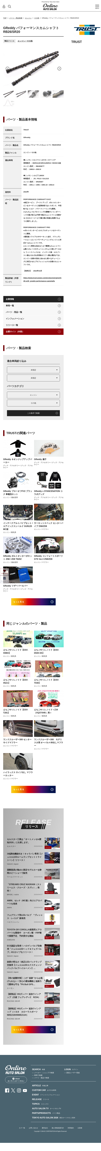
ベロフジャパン (13, 926)
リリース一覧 (12, 325)
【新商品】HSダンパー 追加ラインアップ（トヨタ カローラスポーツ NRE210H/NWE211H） (24, 1015)
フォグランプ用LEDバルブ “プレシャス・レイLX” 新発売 (25, 920)
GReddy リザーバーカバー (15, 586)
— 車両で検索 (37, 1081)
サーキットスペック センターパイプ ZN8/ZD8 (48, 524)
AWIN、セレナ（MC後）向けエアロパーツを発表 (24, 906)
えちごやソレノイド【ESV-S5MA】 (15, 653)
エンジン (28, 18)
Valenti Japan (13, 868)
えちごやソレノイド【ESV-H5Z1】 (15, 683)
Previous (7, 68)
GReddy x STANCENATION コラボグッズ (48, 492)
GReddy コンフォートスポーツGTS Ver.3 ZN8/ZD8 (48, 557)
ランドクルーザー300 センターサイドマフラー (17, 743)
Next (59, 68)
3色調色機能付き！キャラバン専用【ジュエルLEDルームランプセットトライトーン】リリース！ (25, 860)
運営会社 (45, 1133)
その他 (36, 18)
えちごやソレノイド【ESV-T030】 (46, 683)
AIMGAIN (11, 943)
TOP (5, 18)
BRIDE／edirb (13, 898)
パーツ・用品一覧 (14, 312)
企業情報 (10, 299)
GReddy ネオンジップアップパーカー (17, 460)
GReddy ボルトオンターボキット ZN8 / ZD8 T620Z (17, 557)
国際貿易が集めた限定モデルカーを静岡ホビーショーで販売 (24, 875)
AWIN (9, 911)
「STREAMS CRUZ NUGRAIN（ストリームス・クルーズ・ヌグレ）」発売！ (24, 891)
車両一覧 (10, 306)
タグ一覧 (22, 1133)
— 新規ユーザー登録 (72, 1078)
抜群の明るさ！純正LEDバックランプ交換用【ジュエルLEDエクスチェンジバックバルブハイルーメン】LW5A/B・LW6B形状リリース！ (24, 969)
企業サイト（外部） (15, 332)
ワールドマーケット (15, 881)
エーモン (10, 992)
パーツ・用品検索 (15, 18)
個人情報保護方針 (58, 1133)
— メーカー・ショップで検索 (43, 1078)
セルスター (11, 850)
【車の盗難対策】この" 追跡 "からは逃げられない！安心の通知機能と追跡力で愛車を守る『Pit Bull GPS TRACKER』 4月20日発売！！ (25, 985)
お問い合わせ (33, 1133)
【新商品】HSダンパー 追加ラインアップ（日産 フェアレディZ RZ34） (24, 999)
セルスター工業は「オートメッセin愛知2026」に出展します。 (24, 844)
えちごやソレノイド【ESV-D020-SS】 (46, 653)
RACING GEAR (13, 1005)
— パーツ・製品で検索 (40, 1083)
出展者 (80, 1133)
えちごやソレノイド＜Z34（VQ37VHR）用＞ (46, 713)
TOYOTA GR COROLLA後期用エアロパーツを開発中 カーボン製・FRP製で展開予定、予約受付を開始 (24, 936)
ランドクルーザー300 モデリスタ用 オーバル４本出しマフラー (48, 744)
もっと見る (22, 602)
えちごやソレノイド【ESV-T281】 (15, 713)
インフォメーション (15, 319)
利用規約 (71, 1133)
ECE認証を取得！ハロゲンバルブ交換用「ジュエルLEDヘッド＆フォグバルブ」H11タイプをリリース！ (24, 952)
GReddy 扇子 (40, 459)
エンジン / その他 (25, 41)
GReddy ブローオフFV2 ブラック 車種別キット (17, 492)
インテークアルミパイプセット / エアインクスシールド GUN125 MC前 (18, 526)
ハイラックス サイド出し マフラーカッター (18, 775)
